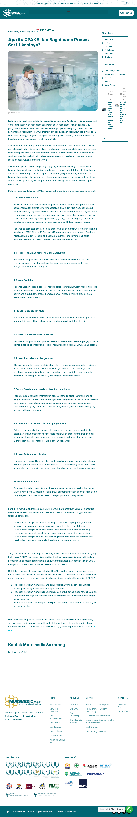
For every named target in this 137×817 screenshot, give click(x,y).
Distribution (92, 727)
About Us (74, 704)
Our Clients (55, 722)
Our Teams (55, 727)
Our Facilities (56, 731)
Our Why (74, 709)
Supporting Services (96, 731)
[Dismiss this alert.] (127, 3)
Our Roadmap (75, 714)
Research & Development (98, 704)
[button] (68, 12)
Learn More (95, 3)
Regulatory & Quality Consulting (96, 710)
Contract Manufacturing (98, 715)
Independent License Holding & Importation (100, 721)
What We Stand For (57, 741)
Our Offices (124, 711)
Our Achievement (56, 717)
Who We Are (55, 704)
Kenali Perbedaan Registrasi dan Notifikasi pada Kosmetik (123, 112)
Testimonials (56, 735)
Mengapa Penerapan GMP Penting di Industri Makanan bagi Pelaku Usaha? (110, 116)
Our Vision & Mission (76, 721)
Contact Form (122, 705)
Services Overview (54, 710)
